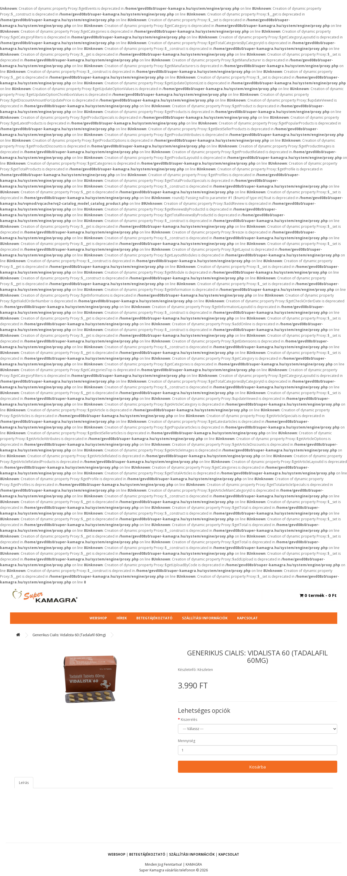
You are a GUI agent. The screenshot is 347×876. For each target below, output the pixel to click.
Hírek (122, 618)
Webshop (98, 618)
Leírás (24, 782)
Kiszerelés (189, 719)
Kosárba (257, 767)
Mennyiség (186, 740)
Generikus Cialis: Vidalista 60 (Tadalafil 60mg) (69, 634)
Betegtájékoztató (154, 618)
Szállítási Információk (205, 618)
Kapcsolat (247, 618)
